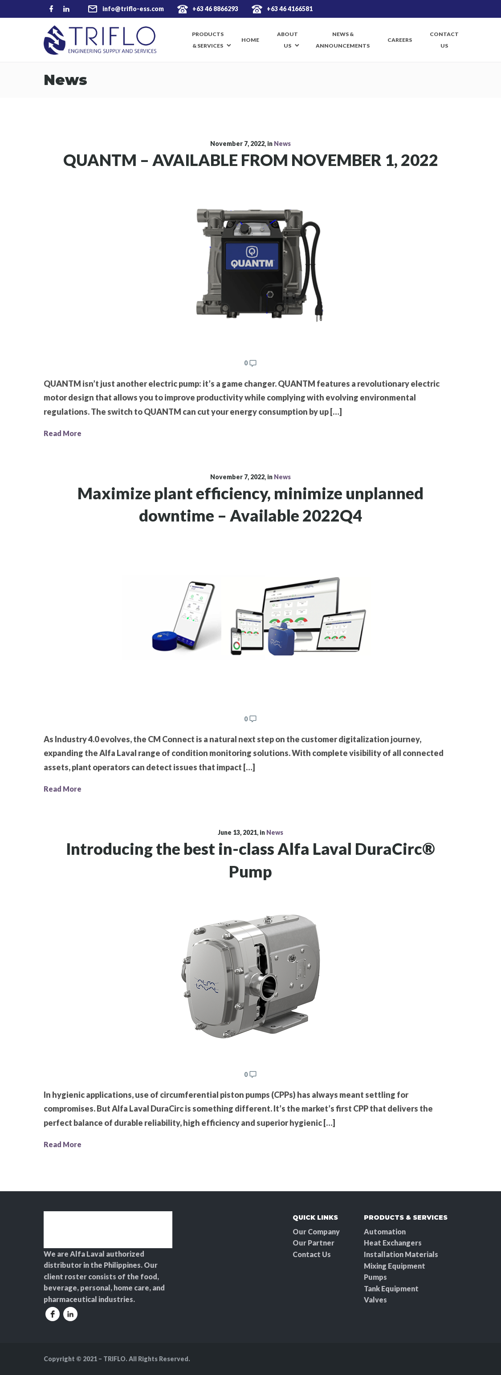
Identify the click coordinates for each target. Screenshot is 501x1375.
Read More (62, 433)
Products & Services (208, 40)
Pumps (375, 1277)
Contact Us (444, 40)
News (282, 143)
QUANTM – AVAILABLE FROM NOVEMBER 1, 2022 (250, 160)
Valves (375, 1299)
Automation (385, 1231)
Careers (399, 39)
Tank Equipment (391, 1288)
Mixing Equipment (394, 1266)
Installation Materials (401, 1254)
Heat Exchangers (393, 1242)
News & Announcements (343, 40)
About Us (287, 40)
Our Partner (313, 1242)
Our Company (316, 1231)
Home (250, 39)
